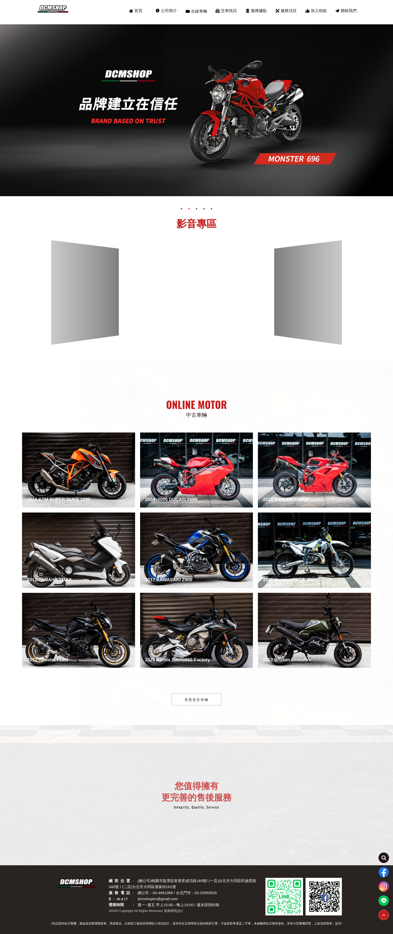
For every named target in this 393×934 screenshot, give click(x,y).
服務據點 (256, 11)
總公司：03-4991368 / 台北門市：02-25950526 (177, 893)
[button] (188, 342)
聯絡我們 (346, 11)
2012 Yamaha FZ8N (47, 659)
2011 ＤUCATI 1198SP (286, 499)
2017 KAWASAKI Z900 (168, 579)
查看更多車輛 (196, 699)
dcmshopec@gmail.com (158, 899)
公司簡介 (166, 11)
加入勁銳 (316, 11)
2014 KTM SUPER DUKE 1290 (58, 499)
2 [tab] (188, 208)
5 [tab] (211, 208)
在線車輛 (196, 11)
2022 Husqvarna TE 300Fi (290, 579)
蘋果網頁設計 (173, 911)
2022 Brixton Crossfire (287, 659)
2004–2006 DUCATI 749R (171, 499)
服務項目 (286, 11)
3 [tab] (196, 208)
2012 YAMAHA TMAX (49, 579)
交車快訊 (226, 11)
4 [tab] (204, 208)
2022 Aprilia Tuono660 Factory (177, 659)
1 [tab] (181, 208)
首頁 (135, 11)
